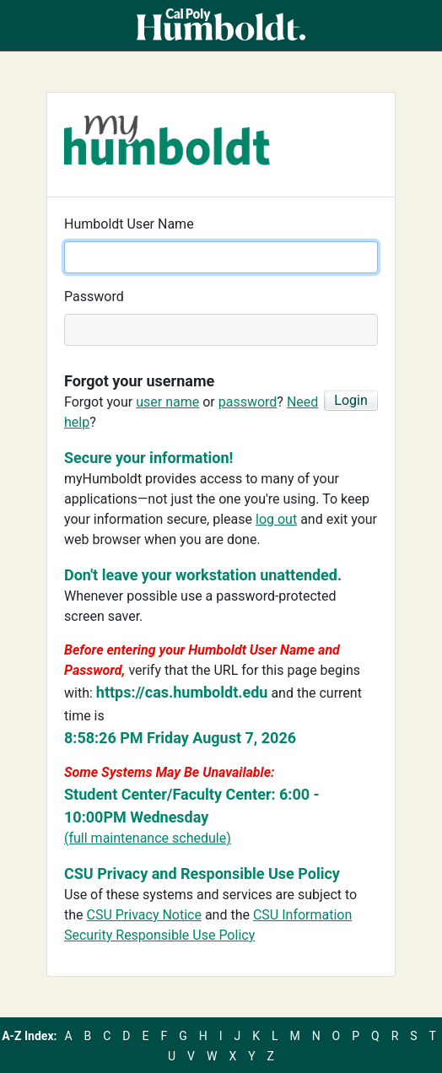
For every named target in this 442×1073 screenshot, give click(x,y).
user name (167, 402)
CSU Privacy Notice (144, 915)
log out (276, 519)
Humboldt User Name (129, 224)
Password (94, 296)
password (248, 402)
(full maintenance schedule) (147, 838)
